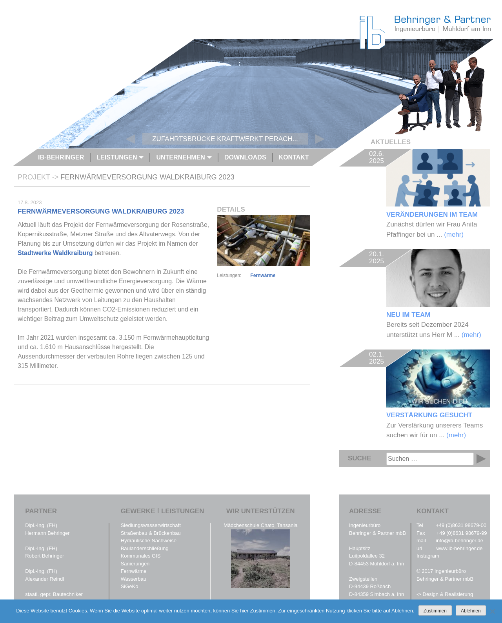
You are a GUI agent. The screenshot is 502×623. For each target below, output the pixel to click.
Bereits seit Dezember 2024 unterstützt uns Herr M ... (438, 294)
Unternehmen (180, 157)
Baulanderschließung (145, 548)
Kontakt (294, 157)
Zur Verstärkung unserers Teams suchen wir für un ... (438, 394)
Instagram (428, 556)
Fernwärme (262, 275)
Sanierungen (135, 564)
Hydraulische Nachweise (148, 540)
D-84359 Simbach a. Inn (376, 594)
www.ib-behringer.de (460, 548)
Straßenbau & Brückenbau (151, 533)
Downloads (245, 157)
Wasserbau (133, 579)
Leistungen (116, 157)
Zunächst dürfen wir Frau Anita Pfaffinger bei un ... (438, 193)
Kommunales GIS (141, 556)
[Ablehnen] (492, 611)
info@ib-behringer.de (459, 540)
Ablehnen (471, 611)
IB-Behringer (61, 157)
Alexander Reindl (44, 579)
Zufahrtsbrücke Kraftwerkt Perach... (225, 139)
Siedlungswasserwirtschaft (151, 525)
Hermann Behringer (47, 533)
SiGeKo (129, 586)
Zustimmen (435, 611)
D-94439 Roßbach (370, 586)
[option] (266, 94)
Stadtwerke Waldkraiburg (55, 253)
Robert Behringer (44, 556)
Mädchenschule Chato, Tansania (260, 525)
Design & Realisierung (448, 594)
